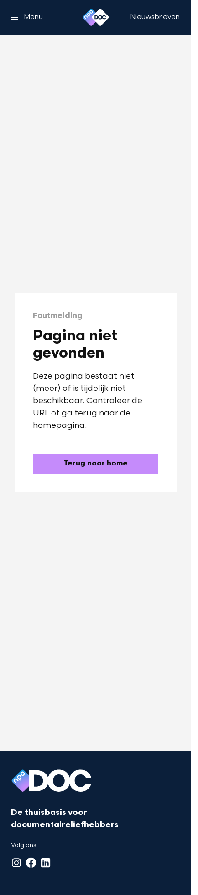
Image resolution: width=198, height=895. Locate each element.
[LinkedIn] (45, 862)
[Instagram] (16, 862)
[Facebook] (31, 862)
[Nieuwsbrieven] (155, 17)
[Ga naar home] (95, 17)
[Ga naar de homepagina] (95, 464)
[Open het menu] (26, 17)
